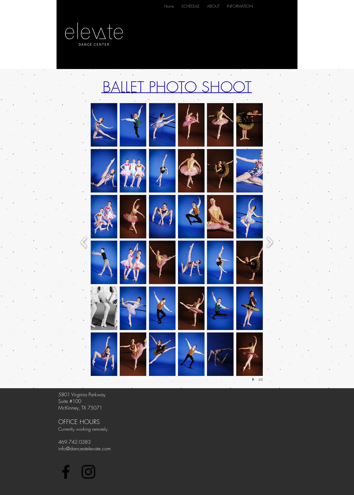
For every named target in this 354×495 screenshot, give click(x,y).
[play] (253, 379)
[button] (104, 125)
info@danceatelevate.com (84, 448)
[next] (269, 241)
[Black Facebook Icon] (66, 472)
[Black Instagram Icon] (88, 472)
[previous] (83, 241)
